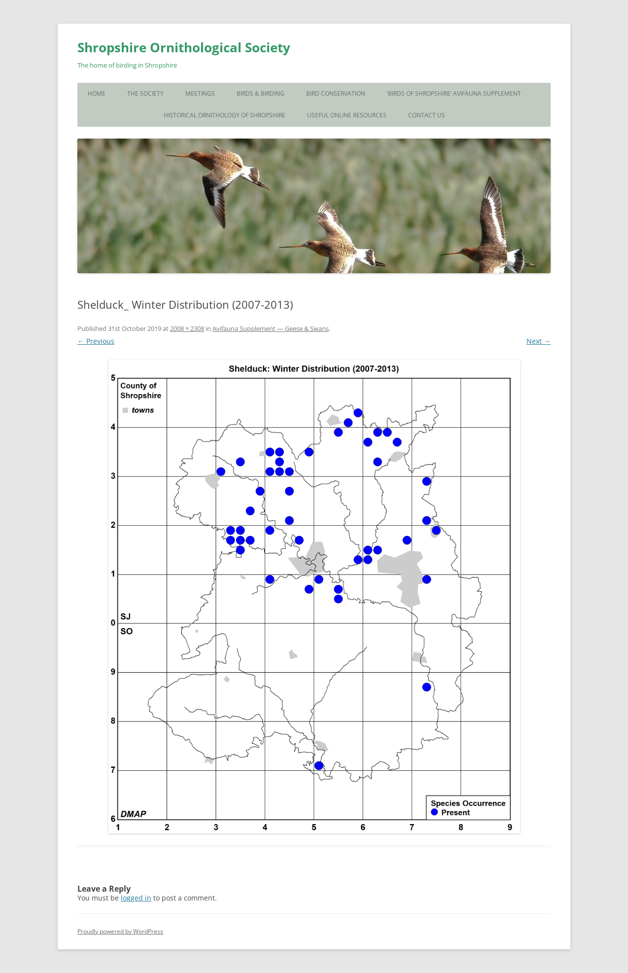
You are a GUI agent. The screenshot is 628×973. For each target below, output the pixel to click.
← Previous (95, 341)
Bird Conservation (335, 93)
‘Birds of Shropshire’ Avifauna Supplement (454, 93)
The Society (145, 93)
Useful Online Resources (346, 115)
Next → (538, 341)
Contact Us (426, 115)
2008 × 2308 (187, 328)
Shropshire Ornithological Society (183, 47)
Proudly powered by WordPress (120, 931)
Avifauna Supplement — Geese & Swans (270, 328)
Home (96, 93)
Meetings (200, 93)
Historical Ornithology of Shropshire (224, 115)
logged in (136, 897)
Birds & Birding (260, 93)
